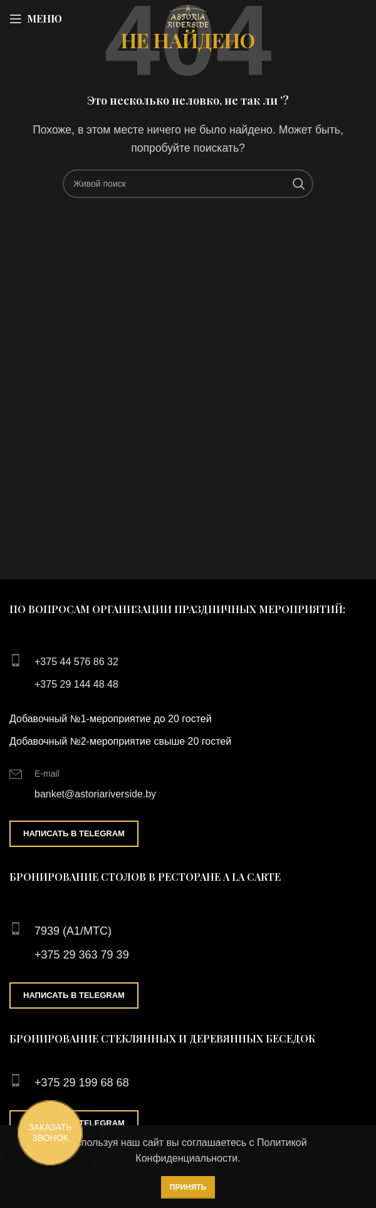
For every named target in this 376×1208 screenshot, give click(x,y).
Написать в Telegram (74, 833)
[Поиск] (188, 183)
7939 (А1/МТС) (73, 931)
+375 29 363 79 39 (81, 954)
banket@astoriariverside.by (95, 794)
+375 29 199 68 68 (81, 1082)
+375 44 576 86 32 (76, 661)
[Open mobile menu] (35, 18)
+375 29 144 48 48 (76, 684)
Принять (188, 1187)
